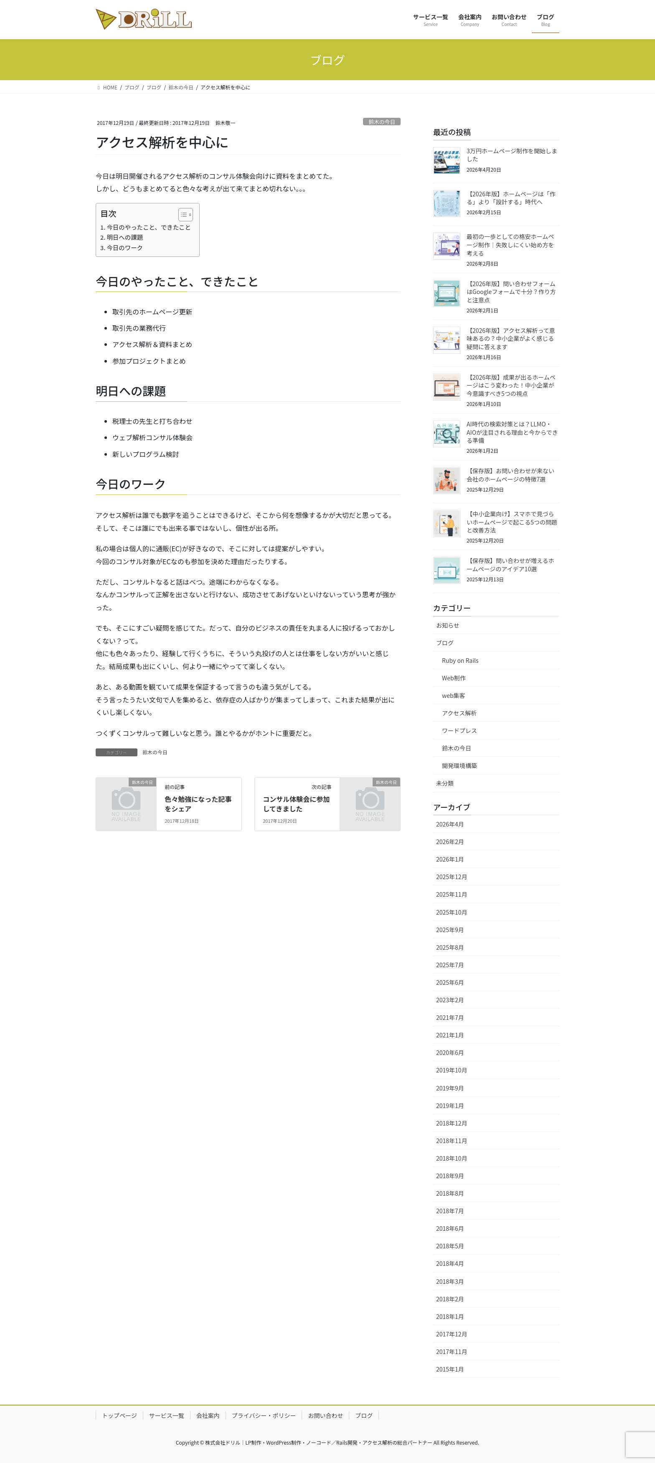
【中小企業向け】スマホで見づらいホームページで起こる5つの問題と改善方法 (512, 522)
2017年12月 (451, 1334)
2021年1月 (450, 1035)
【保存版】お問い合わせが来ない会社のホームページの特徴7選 (510, 475)
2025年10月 (451, 912)
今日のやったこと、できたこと (149, 227)
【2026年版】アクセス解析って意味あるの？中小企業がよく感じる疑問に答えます (511, 338)
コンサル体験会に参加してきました (296, 803)
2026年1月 (450, 859)
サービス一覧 (166, 1415)
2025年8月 (450, 947)
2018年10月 (451, 1158)
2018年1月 (450, 1316)
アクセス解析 (459, 713)
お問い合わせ (325, 1415)
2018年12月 (451, 1123)
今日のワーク (125, 247)
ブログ (445, 643)
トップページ (119, 1415)
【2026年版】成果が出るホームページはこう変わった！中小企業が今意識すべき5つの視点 (511, 385)
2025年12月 (451, 876)
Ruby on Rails (460, 660)
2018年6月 (450, 1228)
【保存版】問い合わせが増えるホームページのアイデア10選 (510, 564)
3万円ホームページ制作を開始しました (512, 155)
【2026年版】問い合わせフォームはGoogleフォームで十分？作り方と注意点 (511, 291)
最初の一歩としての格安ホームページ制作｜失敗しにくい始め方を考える (510, 244)
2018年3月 (450, 1281)
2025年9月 (450, 929)
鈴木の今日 (381, 122)
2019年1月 (450, 1105)
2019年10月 (451, 1070)
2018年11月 (451, 1140)
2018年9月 (450, 1175)
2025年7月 (450, 965)
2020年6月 (450, 1052)
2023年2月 (450, 1000)
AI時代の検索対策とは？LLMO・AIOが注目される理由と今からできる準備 (512, 432)
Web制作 (454, 678)
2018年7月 (450, 1211)
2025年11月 (451, 894)
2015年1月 (450, 1369)
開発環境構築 (459, 765)
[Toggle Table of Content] (181, 215)
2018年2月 (450, 1299)
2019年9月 (450, 1088)
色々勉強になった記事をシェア (198, 803)
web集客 (453, 695)
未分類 (445, 783)
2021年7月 (450, 1017)
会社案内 (208, 1415)
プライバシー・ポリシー (264, 1415)
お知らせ (448, 625)
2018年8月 (450, 1193)
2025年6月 (450, 982)
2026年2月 (450, 841)
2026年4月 (450, 824)
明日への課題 (125, 237)
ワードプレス (459, 730)
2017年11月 (451, 1351)
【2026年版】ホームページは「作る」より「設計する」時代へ (511, 198)
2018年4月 (450, 1263)
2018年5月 (450, 1246)
